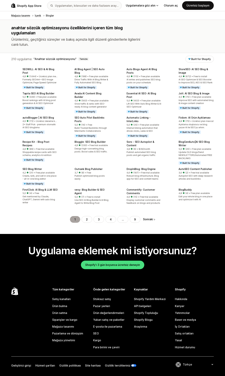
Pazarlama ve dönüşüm (67, 333)
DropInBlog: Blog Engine (141, 168)
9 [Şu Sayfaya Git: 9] (135, 219)
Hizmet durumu (185, 347)
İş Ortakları (182, 326)
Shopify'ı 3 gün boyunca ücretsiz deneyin (112, 265)
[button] (34, 78)
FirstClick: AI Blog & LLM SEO (40, 189)
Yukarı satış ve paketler (108, 319)
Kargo (97, 340)
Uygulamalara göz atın (142, 5)
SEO (96, 333)
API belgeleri (142, 306)
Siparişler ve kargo (64, 319)
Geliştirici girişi (21, 365)
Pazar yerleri (101, 306)
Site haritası (93, 365)
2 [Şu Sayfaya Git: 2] (87, 219)
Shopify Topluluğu (146, 313)
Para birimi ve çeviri (106, 347)
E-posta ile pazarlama (107, 326)
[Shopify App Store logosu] (26, 5)
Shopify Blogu (143, 319)
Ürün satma (59, 313)
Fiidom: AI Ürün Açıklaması (195, 117)
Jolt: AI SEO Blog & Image (194, 93)
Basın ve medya (185, 319)
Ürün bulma (59, 306)
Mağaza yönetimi (63, 340)
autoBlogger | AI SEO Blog (38, 117)
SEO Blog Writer (32, 168)
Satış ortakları (184, 333)
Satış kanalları (61, 299)
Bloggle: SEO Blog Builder (90, 141)
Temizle (83, 59)
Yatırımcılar (182, 313)
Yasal (178, 340)
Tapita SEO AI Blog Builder (38, 93)
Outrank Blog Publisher (88, 168)
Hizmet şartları (45, 365)
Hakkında (181, 299)
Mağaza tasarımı (63, 326)
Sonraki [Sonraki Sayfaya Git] (149, 219)
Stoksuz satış (102, 299)
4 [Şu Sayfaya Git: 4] (111, 219)
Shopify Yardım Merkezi (150, 299)
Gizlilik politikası (70, 365)
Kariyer (179, 306)
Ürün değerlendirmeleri (108, 313)
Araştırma (140, 326)
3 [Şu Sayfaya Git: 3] (99, 219)
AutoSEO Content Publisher (195, 168)
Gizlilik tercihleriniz (117, 365)
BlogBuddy (185, 189)
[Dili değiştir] (198, 365)
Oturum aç (171, 5)
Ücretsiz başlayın (198, 5)
